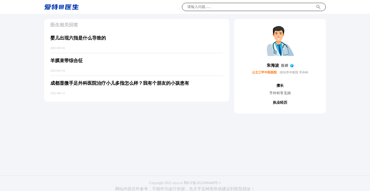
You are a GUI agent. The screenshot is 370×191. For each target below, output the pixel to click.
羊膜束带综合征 (66, 60)
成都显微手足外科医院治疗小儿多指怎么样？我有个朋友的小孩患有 (119, 83)
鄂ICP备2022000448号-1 (202, 183)
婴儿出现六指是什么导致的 (78, 38)
